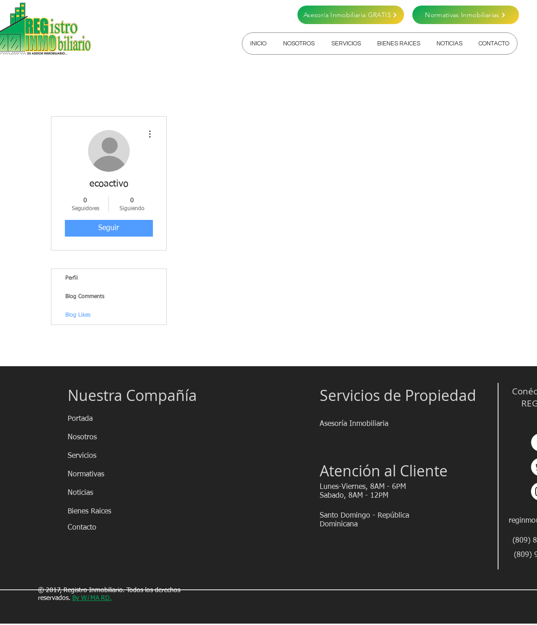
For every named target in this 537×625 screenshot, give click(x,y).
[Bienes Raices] (100, 511)
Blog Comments (84, 297)
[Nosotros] (100, 437)
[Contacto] (100, 528)
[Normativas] (100, 474)
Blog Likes (77, 315)
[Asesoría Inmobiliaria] (354, 424)
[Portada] (100, 419)
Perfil (71, 278)
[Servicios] (100, 456)
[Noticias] (100, 493)
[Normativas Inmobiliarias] (465, 15)
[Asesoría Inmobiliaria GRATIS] (350, 15)
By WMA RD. (92, 598)
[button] (346, 43)
